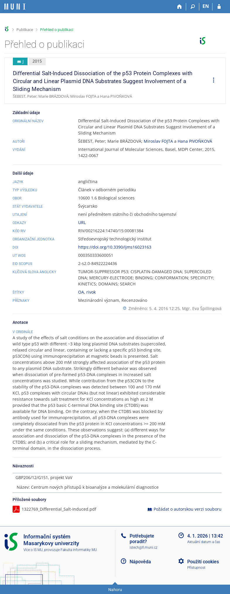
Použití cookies (203, 561)
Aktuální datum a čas (203, 542)
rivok (91, 292)
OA (81, 292)
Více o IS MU (33, 550)
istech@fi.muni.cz (143, 547)
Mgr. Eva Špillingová (202, 308)
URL (82, 222)
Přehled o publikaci (56, 29)
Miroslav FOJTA (158, 141)
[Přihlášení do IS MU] (219, 7)
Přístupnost (196, 568)
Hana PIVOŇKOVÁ (195, 141)
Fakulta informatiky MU (79, 550)
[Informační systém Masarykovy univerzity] (14, 6)
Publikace (24, 29)
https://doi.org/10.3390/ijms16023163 (114, 247)
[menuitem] (211, 80)
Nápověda (140, 561)
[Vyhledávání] (192, 7)
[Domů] (179, 7)
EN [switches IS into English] (205, 6)
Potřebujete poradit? (142, 538)
